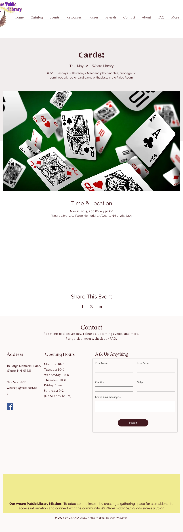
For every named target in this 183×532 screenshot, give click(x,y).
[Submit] (133, 422)
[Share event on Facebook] (82, 306)
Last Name (143, 363)
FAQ (113, 339)
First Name (101, 363)
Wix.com (121, 517)
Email (98, 382)
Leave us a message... (108, 397)
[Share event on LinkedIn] (100, 306)
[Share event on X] (91, 306)
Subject (141, 382)
